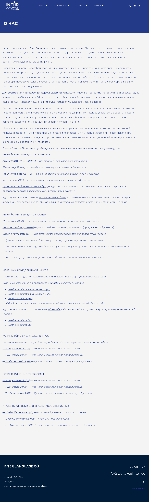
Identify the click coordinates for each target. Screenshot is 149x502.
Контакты (81, 6)
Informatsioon (61, 6)
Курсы (43, 6)
